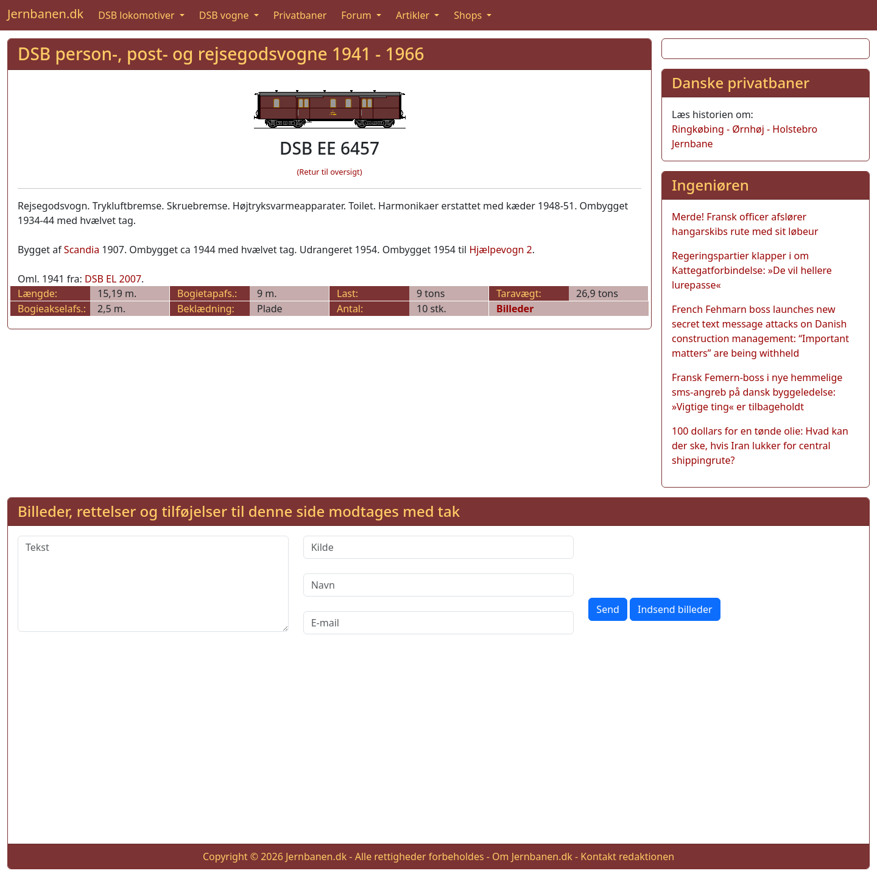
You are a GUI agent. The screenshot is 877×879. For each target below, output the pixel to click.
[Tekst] (153, 584)
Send (607, 609)
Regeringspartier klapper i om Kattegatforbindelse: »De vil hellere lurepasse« (752, 270)
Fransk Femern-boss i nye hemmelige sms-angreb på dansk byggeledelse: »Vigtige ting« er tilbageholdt (757, 392)
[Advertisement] (438, 749)
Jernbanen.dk (45, 13)
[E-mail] (438, 622)
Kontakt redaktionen (627, 856)
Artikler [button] (414, 15)
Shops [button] (469, 15)
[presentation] (680, 559)
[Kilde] (438, 547)
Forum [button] (357, 15)
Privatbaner (300, 15)
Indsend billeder (675, 609)
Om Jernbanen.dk (532, 856)
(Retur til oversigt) (329, 171)
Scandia (81, 249)
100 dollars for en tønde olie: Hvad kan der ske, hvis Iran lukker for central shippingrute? (760, 445)
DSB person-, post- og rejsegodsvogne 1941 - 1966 (221, 53)
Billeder (515, 308)
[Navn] (438, 585)
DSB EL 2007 (113, 278)
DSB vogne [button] (225, 15)
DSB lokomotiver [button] (137, 15)
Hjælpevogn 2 (500, 249)
